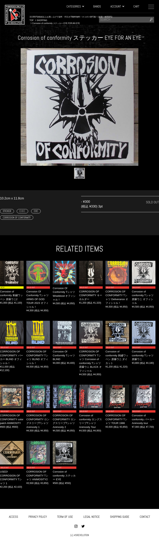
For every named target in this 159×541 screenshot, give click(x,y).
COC (36, 211)
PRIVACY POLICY (38, 516)
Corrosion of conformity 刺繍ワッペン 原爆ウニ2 (11, 295)
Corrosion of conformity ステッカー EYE (64, 475)
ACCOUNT (117, 6)
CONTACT (145, 516)
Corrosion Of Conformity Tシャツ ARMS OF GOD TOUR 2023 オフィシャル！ (37, 299)
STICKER (7, 211)
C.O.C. (22, 211)
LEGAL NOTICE (91, 516)
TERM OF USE (65, 516)
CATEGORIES (75, 6)
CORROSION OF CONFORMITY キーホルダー (90, 295)
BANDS (97, 6)
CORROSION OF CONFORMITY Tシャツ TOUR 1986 (116, 419)
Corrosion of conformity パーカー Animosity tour (143, 419)
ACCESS (13, 516)
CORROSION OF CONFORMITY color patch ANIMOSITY (11, 419)
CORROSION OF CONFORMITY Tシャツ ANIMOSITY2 (37, 475)
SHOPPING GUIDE (119, 516)
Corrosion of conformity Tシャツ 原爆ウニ (142, 355)
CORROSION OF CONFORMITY (17, 217)
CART (136, 6)
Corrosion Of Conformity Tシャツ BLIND (64, 355)
